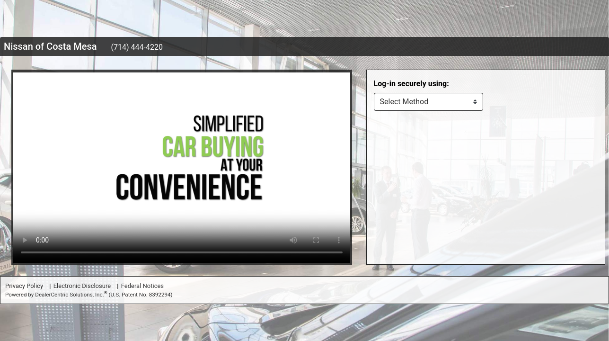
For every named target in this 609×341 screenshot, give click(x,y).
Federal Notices (142, 285)
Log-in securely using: (411, 83)
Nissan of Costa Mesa (50, 46)
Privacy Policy (24, 285)
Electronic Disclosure (82, 285)
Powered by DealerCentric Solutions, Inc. (89, 294)
